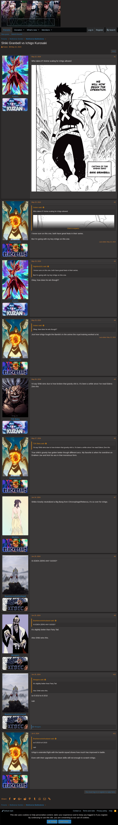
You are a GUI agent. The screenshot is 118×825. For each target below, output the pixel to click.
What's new (32, 30)
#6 (114, 437)
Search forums (16, 34)
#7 (114, 496)
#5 (114, 378)
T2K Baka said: (39, 442)
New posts (5, 34)
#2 (114, 201)
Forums (6, 30)
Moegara (16, 654)
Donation (18, 30)
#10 (114, 673)
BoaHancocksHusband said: (44, 619)
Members (46, 30)
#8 (114, 555)
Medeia (15, 536)
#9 (114, 614)
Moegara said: (39, 678)
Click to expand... (73, 227)
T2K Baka (15, 418)
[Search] (111, 30)
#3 (114, 260)
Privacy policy (102, 810)
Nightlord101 (16, 241)
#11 (114, 732)
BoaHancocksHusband (15, 595)
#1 (114, 57)
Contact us (77, 810)
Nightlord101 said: (40, 265)
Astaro (5, 47)
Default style (7, 810)
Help (110, 810)
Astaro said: (38, 206)
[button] (24, 30)
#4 (114, 319)
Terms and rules (89, 810)
